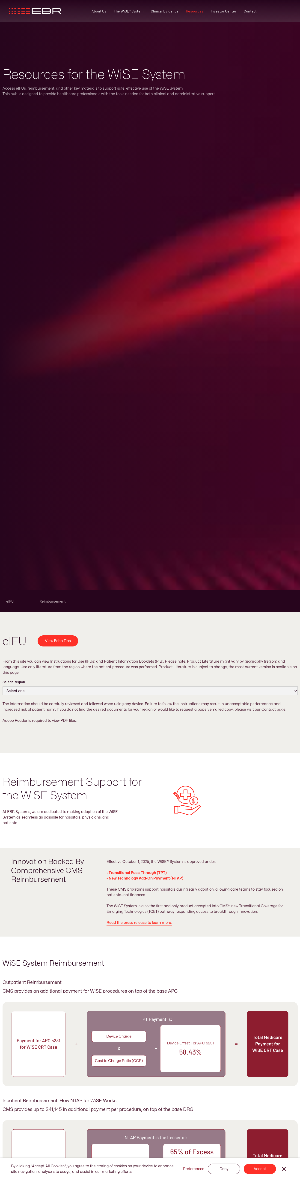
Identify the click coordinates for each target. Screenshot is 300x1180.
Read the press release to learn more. (139, 922)
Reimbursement (52, 601)
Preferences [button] (193, 1169)
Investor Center (223, 11)
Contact (250, 11)
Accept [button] (260, 1169)
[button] (284, 1169)
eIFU (10, 601)
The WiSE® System (128, 11)
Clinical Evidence (164, 11)
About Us (99, 11)
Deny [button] (224, 1169)
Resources (194, 11)
